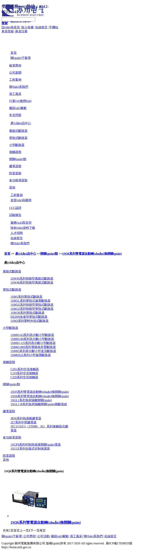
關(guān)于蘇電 (12, 536)
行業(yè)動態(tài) (20, 101)
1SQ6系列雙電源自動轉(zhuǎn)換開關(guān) (92, 253)
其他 (12, 187)
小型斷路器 (16, 145)
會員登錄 (8, 31)
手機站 (53, 27)
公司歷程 (29, 536)
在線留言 (41, 27)
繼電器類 (15, 166)
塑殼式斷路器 (18, 137)
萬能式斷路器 (18, 130)
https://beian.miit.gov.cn (16, 547)
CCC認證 (15, 208)
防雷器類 (15, 173)
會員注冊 (21, 31)
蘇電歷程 (15, 65)
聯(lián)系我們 (18, 86)
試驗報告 (15, 215)
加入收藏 (27, 27)
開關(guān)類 (17, 159)
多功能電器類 (18, 180)
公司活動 (43, 536)
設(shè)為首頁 (11, 27)
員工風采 (15, 93)
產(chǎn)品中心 (25, 253)
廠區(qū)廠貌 (18, 108)
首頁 (7, 253)
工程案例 (15, 79)
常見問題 (15, 115)
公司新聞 (15, 72)
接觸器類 (15, 152)
